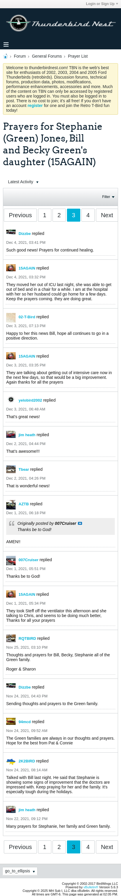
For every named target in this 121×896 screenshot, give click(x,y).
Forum (20, 56)
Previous (20, 215)
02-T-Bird (27, 317)
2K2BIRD (27, 761)
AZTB (24, 504)
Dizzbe (25, 233)
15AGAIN (27, 268)
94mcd (25, 722)
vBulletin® (91, 887)
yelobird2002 (30, 400)
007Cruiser (28, 560)
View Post (80, 523)
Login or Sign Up (102, 4)
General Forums (47, 56)
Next (107, 215)
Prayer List (78, 56)
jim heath (27, 435)
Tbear (24, 469)
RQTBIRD (27, 638)
